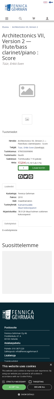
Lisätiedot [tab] (9, 186)
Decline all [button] (39, 387)
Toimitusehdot (11, 361)
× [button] (51, 365)
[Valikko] (7, 18)
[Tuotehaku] (20, 18)
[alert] (27, 380)
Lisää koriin (38, 167)
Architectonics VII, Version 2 (25, 27)
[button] (27, 394)
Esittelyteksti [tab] (10, 223)
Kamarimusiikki (25, 204)
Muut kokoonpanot (27, 207)
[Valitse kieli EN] (45, 2)
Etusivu (5, 27)
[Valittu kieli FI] (50, 2)
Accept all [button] (14, 387)
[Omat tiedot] (47, 18)
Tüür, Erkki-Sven (26, 147)
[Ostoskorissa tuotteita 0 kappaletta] (34, 19)
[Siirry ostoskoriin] (34, 18)
